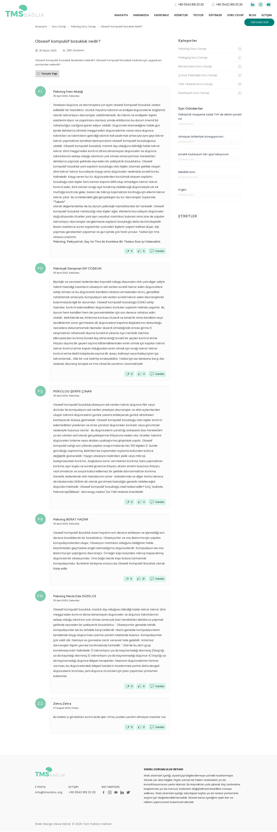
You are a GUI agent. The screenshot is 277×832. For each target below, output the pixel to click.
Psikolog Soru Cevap (210, 49)
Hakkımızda (141, 15)
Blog (252, 15)
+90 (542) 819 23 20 (227, 4)
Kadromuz (161, 15)
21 (143, 579)
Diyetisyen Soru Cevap (210, 93)
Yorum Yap (49, 74)
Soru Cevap (235, 15)
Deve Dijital (62, 824)
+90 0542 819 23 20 (189, 4)
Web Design (44, 824)
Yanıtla (159, 251)
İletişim (266, 15)
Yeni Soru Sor (259, 22)
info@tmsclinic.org (48, 793)
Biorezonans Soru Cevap (210, 66)
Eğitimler (215, 15)
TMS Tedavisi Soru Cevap (210, 84)
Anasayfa (121, 15)
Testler (198, 15)
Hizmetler (181, 15)
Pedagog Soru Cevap (210, 58)
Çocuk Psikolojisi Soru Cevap (210, 75)
